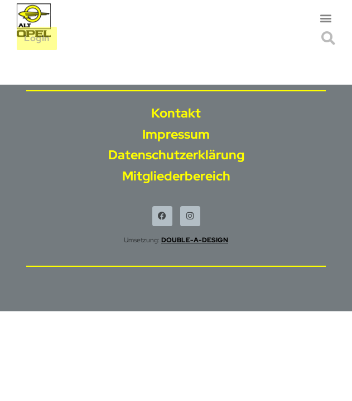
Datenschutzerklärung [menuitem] (176, 155)
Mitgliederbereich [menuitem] (176, 176)
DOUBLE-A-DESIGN (194, 240)
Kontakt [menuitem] (176, 113)
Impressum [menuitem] (176, 134)
